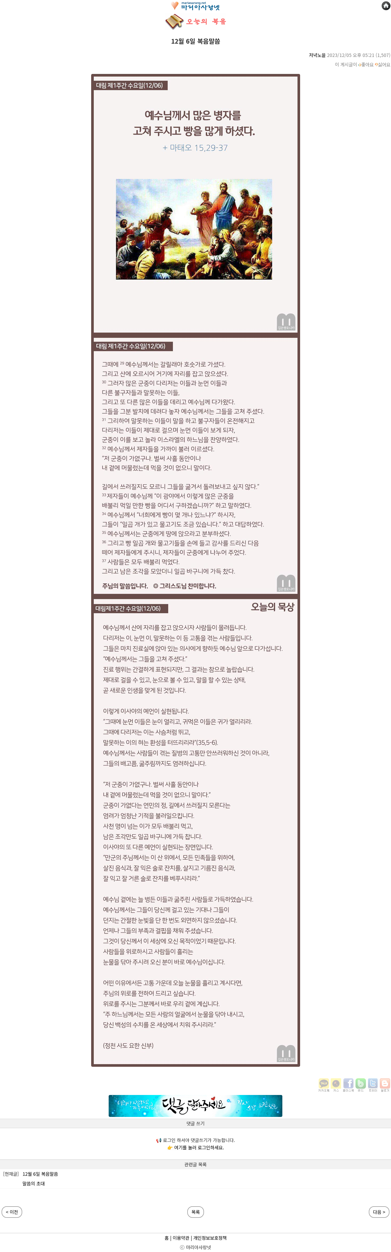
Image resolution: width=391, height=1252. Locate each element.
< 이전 (12, 1212)
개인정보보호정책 (210, 1237)
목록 (195, 1212)
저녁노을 (317, 55)
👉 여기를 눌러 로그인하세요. (195, 1147)
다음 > (379, 1212)
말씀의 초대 (33, 1183)
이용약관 (181, 1237)
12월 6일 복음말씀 (40, 1173)
